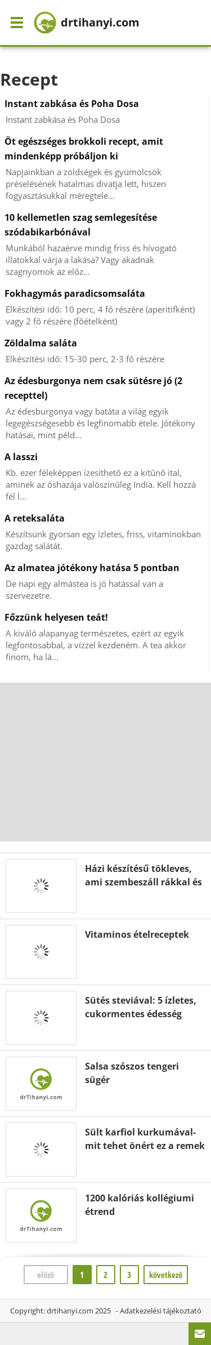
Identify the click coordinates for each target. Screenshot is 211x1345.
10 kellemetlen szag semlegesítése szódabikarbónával (81, 224)
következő (165, 1274)
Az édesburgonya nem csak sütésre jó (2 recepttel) (93, 388)
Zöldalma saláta (41, 343)
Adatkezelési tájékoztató (160, 1311)
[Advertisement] (105, 762)
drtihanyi (87, 22)
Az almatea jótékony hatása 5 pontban (92, 568)
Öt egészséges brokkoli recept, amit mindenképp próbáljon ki (84, 148)
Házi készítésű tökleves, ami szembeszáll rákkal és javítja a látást (143, 882)
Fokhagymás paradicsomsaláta (75, 293)
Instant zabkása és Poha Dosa (72, 103)
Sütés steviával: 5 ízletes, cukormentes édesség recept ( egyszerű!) (140, 1014)
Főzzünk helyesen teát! (56, 617)
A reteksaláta (35, 518)
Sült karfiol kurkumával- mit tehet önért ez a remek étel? (145, 1145)
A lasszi (21, 457)
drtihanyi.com (70, 1311)
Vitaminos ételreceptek (137, 934)
